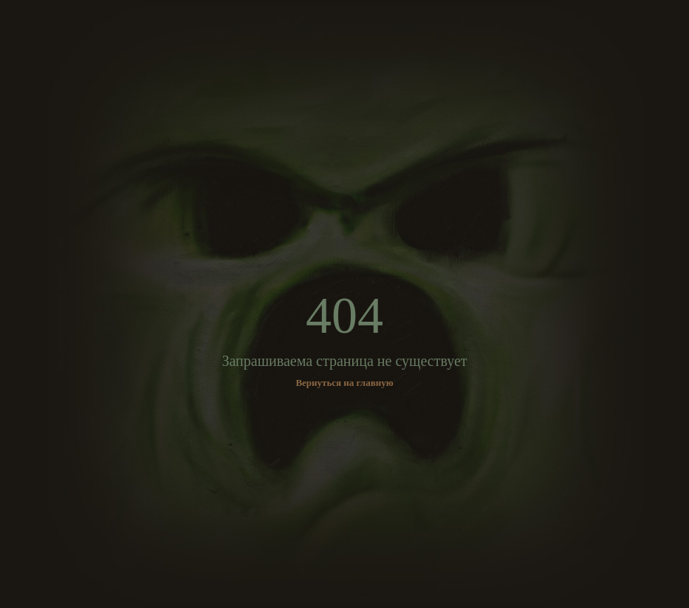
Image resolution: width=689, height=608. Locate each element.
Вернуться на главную (344, 382)
